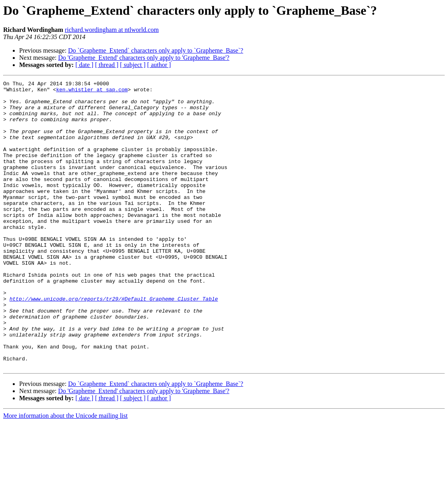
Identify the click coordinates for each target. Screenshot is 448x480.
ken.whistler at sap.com (92, 91)
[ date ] (84, 64)
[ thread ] (106, 64)
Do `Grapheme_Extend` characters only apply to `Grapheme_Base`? (155, 50)
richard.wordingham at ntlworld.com (112, 29)
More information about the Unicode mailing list (65, 473)
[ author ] (159, 64)
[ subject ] (133, 64)
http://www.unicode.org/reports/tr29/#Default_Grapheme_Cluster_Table (114, 342)
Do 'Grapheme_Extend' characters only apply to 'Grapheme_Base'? (143, 57)
